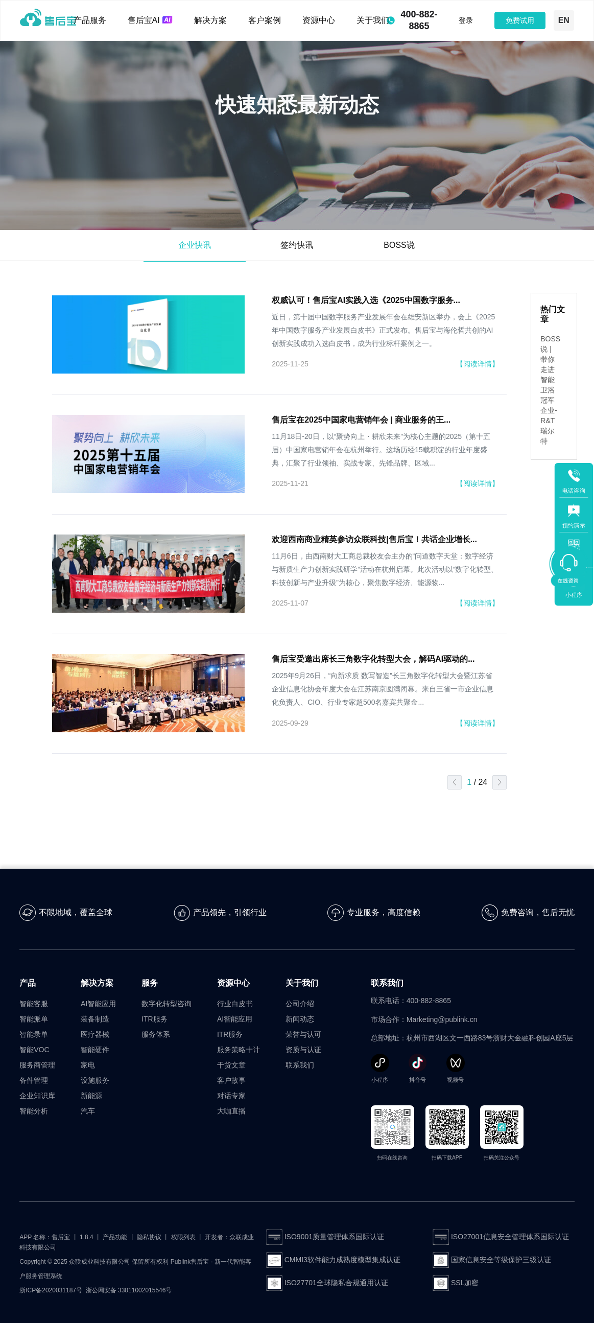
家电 (88, 1065)
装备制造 (95, 1019)
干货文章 (231, 1065)
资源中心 (318, 20)
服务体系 (155, 1034)
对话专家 (231, 1096)
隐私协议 (149, 1237)
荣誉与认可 (303, 1034)
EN (563, 20)
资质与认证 (303, 1050)
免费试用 (520, 20)
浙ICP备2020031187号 (50, 1290)
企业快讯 (194, 245)
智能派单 (33, 1019)
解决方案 (210, 20)
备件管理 (33, 1080)
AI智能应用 (98, 1004)
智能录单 (33, 1034)
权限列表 (183, 1237)
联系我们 (300, 1065)
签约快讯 (296, 245)
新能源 (91, 1096)
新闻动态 (300, 1019)
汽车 (88, 1111)
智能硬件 (95, 1050)
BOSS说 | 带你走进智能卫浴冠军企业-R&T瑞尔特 (550, 390)
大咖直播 (231, 1111)
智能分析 (33, 1111)
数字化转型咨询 (166, 1004)
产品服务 (90, 20)
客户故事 (231, 1080)
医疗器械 (95, 1034)
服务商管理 (37, 1065)
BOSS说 (399, 245)
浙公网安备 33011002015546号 (129, 1290)
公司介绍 (300, 1004)
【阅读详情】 (477, 364)
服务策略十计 (238, 1050)
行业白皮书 (235, 1004)
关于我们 (373, 20)
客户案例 (264, 20)
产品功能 (115, 1237)
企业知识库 (37, 1096)
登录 (466, 20)
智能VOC (34, 1050)
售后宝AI (150, 20)
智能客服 (33, 1004)
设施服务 (95, 1080)
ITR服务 (154, 1019)
